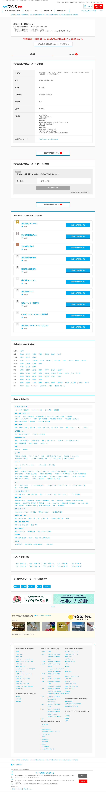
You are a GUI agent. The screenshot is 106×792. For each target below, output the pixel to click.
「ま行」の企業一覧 (34, 566)
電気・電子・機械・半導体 (23, 678)
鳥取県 (22, 376)
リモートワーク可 (46, 734)
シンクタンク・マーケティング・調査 (25, 512)
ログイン (89, 6)
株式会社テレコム (27, 292)
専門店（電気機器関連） (80, 474)
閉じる (83, 776)
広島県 (40, 376)
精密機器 (69, 416)
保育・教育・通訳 (21, 666)
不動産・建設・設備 (20, 515)
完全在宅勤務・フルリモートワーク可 (51, 731)
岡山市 (53, 376)
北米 (27, 386)
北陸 (80, 2)
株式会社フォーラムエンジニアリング (34, 326)
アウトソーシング (34, 456)
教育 (42, 456)
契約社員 (19, 698)
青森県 (22, 354)
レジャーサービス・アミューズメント (25, 465)
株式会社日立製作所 (28, 269)
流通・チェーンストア (27, 471)
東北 (63, 2)
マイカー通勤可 (45, 746)
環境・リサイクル (20, 531)
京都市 (60, 373)
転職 (13, 779)
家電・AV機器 (40, 416)
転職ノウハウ (48, 10)
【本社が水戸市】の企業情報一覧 (52, 14)
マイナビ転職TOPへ (18, 764)
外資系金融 (30, 500)
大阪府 (34, 373)
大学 (39, 586)
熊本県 (40, 382)
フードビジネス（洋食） (38, 485)
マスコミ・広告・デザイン (22, 491)
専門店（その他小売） (38, 479)
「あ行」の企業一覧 (20, 563)
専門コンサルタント (44, 512)
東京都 (42, 360)
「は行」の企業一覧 (20, 566)
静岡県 (28, 370)
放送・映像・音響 (20, 494)
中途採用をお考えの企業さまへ (89, 11)
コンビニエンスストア (42, 471)
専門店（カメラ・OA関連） (63, 474)
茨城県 (22, 357)
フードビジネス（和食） (21, 487)
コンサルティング (20, 509)
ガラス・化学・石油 (43, 427)
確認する (83, 781)
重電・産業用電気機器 (21, 421)
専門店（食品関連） (31, 474)
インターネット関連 (36, 410)
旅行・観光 (52, 465)
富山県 (22, 366)
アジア (22, 386)
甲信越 (75, 2)
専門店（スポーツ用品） (79, 476)
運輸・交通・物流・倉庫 (22, 521)
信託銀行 (17, 503)
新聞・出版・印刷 (32, 494)
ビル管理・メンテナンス (21, 458)
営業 (18, 651)
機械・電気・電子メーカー (22, 413)
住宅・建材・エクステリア (22, 434)
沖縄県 (67, 382)
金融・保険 (18, 497)
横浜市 (71, 360)
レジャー (17, 461)
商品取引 (41, 503)
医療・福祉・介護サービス (54, 456)
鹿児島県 (60, 382)
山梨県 (28, 363)
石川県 (28, 366)
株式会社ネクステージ (29, 224)
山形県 (47, 354)
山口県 (47, 376)
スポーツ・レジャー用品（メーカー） (68, 440)
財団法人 (47, 586)
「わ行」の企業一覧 (75, 566)
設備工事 (45, 518)
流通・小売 (18, 468)
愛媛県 (34, 379)
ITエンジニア (20, 676)
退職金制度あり (45, 741)
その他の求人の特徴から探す (48, 749)
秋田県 (40, 354)
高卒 (67, 720)
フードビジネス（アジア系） (78, 485)
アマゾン (32, 586)
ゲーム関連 (48, 410)
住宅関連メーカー (20, 431)
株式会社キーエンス (28, 280)
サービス (17, 453)
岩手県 (28, 354)
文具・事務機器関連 (20, 443)
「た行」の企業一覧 (62, 563)
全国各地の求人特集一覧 (72, 706)
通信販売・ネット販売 (54, 479)
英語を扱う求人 (28, 789)
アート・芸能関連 (75, 494)
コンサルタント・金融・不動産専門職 (26, 669)
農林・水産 (49, 544)
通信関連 (56, 410)
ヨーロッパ (34, 386)
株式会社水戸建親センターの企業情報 (69, 14)
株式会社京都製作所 (28, 258)
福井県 (34, 366)
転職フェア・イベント (32, 10)
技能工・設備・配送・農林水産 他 (25, 686)
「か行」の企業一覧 (34, 563)
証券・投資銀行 (19, 505)
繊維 (61, 427)
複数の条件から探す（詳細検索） (74, 703)
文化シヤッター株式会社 (30, 303)
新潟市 (40, 363)
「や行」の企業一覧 (48, 566)
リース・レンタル (31, 505)
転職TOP (13, 14)
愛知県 (34, 370)
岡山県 (34, 376)
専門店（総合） (19, 474)
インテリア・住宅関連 (38, 434)
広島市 (59, 376)
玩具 (43, 440)
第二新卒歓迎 (45, 724)
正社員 (18, 696)
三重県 (40, 370)
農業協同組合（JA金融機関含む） (34, 544)
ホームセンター (73, 471)
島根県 (28, 376)
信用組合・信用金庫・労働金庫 (74, 500)
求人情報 (72, 54)
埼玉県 (22, 360)
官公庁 (30, 538)
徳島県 (22, 379)
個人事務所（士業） (58, 512)
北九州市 (73, 382)
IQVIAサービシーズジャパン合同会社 (34, 314)
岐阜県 (22, 370)
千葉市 (64, 360)
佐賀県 (28, 382)
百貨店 (17, 471)
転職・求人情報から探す (12, 10)
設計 (39, 518)
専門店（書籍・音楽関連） (22, 476)
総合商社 (17, 449)
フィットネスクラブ (55, 458)
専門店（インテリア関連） (22, 479)
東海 (84, 2)
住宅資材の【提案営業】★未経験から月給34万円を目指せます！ (37, 174)
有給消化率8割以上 (46, 729)
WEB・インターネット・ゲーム (24, 674)
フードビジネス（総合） (21, 485)
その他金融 (61, 505)
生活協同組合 (18, 544)
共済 (54, 505)
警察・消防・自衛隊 (20, 538)
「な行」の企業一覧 (75, 563)
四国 (94, 2)
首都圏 (71, 2)
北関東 (66, 2)
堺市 (72, 373)
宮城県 (34, 354)
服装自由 (44, 744)
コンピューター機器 (28, 416)
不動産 (67, 518)
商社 (16, 446)
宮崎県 (53, 382)
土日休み (68, 715)
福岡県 (22, 382)
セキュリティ (75, 456)
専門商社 (25, 449)
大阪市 (67, 373)
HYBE (17, 586)
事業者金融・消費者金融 (68, 503)
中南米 (50, 386)
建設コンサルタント (20, 518)
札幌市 (22, 351)
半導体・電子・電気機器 (40, 419)
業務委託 (19, 701)
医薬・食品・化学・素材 (23, 683)
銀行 (52, 500)
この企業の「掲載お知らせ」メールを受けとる (53, 44)
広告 (41, 494)
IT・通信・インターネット (22, 406)
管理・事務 (19, 656)
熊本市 (87, 382)
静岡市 (47, 370)
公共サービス (20, 688)
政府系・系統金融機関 (42, 500)
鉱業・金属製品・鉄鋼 (21, 427)
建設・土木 (32, 518)
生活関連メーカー (20, 437)
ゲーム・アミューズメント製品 (55, 416)
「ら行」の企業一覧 (62, 566)
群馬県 (34, 357)
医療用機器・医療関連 (56, 419)
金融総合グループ (20, 500)
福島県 (53, 354)
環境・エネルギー (20, 528)
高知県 (40, 379)
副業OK (43, 736)
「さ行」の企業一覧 (48, 563)
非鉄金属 (32, 427)
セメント (85, 427)
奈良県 (47, 373)
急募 (43, 726)
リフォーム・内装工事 (57, 518)
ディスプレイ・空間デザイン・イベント (56, 494)
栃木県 (28, 357)
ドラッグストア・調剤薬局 (58, 471)
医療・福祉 (19, 664)
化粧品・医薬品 (24, 440)
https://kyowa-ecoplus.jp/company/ (48, 139)
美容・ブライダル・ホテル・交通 (25, 661)
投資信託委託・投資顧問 (29, 503)
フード (17, 482)
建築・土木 (19, 681)
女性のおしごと (62, 10)
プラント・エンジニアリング (23, 419)
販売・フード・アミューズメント (25, 659)
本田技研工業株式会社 (29, 235)
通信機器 (32, 421)
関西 (87, 2)
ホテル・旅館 (42, 465)
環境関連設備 (31, 531)
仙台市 (59, 354)
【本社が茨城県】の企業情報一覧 (36, 14)
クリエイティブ (20, 671)
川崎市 (77, 360)
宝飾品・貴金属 (33, 443)
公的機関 (17, 534)
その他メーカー (44, 443)
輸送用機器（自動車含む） (72, 419)
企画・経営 (19, 654)
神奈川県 (48, 360)
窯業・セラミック (71, 427)
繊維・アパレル (51, 440)
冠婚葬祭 (66, 456)
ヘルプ (100, 11)
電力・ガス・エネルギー (44, 531)
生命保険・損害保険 (44, 505)
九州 (98, 2)
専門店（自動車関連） (46, 474)
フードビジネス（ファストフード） (57, 485)
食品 (16, 440)
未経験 (67, 718)
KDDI (24, 586)
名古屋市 (60, 370)
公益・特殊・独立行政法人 (42, 538)
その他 (17, 541)
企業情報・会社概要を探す (22, 14)
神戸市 (78, 373)
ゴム (79, 427)
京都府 (28, 373)
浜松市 (53, 370)
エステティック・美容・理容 (39, 458)
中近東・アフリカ (60, 386)
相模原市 (83, 360)
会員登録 (98, 6)
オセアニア (43, 386)
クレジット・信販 (83, 503)
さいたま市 (57, 360)
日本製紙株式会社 (27, 246)
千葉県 (28, 360)
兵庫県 (40, 373)
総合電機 (17, 416)
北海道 (58, 2)
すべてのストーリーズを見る (43, 615)
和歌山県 (53, 373)
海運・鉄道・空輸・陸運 (21, 525)
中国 (91, 2)
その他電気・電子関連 (44, 421)
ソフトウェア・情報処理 (21, 410)
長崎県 (34, 382)
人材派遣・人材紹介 (20, 456)
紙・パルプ (54, 427)
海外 (101, 2)
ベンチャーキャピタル (53, 503)
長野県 (34, 363)
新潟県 (22, 363)
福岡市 (81, 382)
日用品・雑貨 (35, 440)
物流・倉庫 (34, 525)
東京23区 (35, 360)
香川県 (28, 379)
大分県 (47, 382)
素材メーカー (18, 424)
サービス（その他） (69, 458)
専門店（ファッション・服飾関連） (60, 476)
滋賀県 (22, 373)
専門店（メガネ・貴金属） (39, 476)
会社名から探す (69, 701)
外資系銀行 (60, 500)
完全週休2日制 (45, 739)
